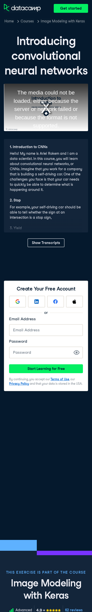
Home (9, 21)
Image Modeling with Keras (63, 21)
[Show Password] (76, 352)
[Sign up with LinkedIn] (36, 301)
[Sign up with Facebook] (55, 301)
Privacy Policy (19, 383)
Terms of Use (60, 379)
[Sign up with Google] (17, 301)
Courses (27, 21)
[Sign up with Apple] (74, 301)
